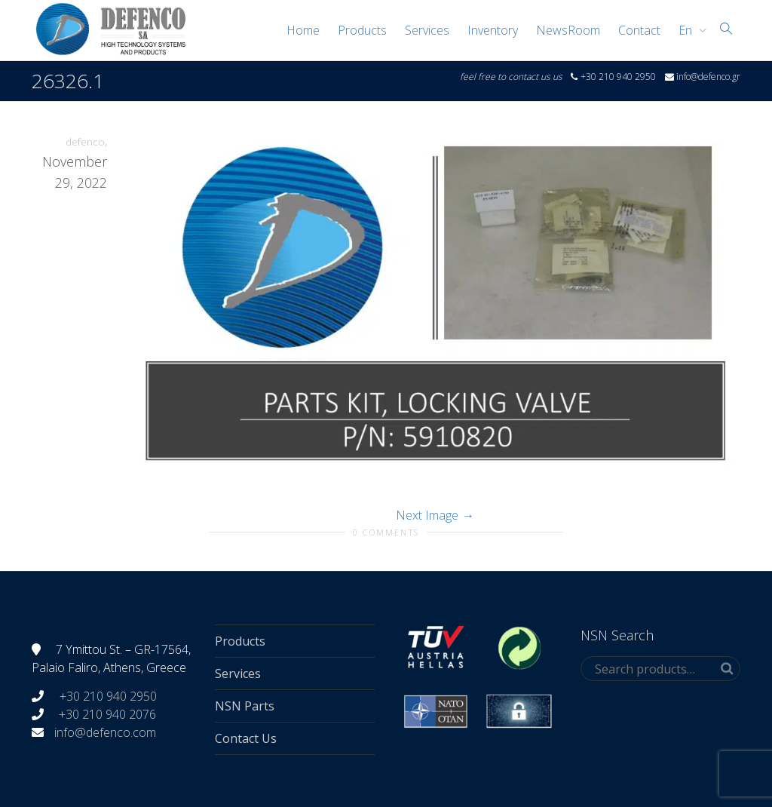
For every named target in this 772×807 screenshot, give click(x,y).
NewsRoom (568, 30)
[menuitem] (689, 30)
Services (427, 30)
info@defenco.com (105, 732)
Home (303, 30)
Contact (639, 30)
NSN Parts (244, 706)
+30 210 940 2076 (107, 714)
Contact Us (246, 738)
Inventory (492, 30)
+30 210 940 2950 (107, 696)
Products (362, 30)
